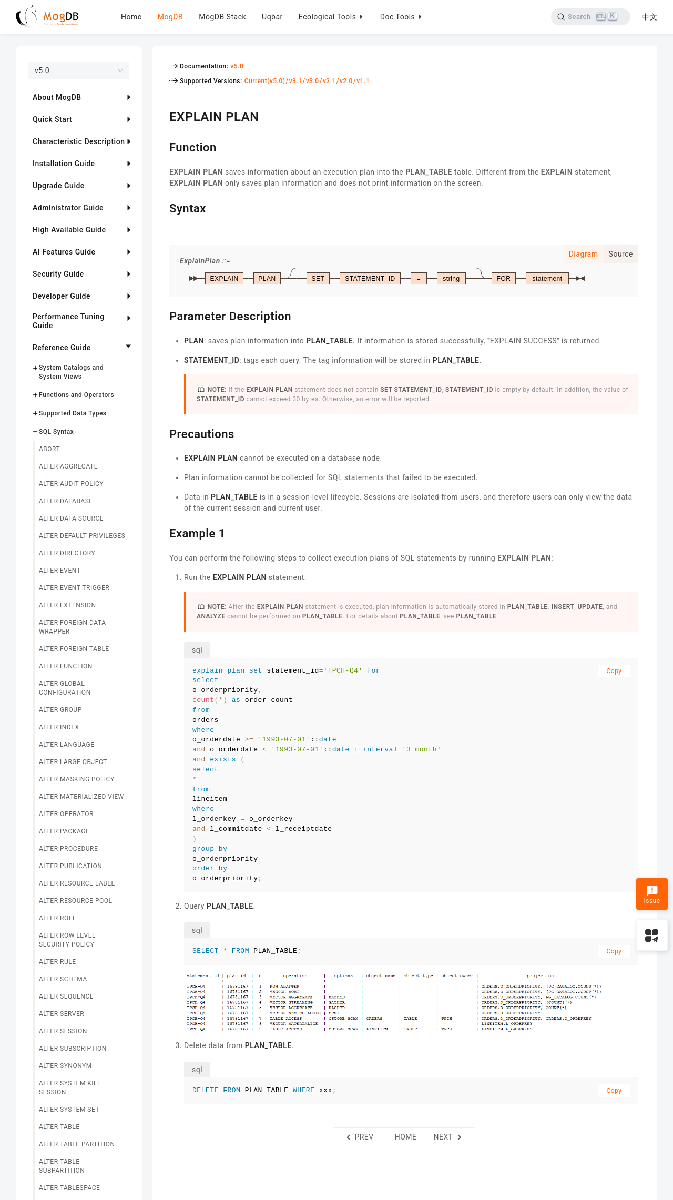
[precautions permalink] (161, 433)
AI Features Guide (64, 252)
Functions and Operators (76, 395)
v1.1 (363, 81)
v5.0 (236, 66)
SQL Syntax (56, 431)
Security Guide (58, 274)
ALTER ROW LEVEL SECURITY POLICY (67, 940)
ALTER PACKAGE (64, 831)
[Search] (590, 16)
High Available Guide (69, 230)
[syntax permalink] (161, 207)
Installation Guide (64, 163)
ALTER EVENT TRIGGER (74, 588)
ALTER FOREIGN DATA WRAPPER (72, 627)
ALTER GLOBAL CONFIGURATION (65, 688)
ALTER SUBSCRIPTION (73, 1048)
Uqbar (272, 17)
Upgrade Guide (59, 185)
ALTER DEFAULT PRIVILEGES (82, 536)
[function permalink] (161, 146)
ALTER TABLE (59, 1127)
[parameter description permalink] (161, 315)
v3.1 (295, 81)
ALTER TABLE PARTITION (77, 1144)
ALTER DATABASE (66, 501)
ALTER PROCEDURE (68, 848)
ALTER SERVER (61, 1014)
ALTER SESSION (63, 1031)
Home (131, 17)
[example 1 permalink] (161, 532)
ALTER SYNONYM (65, 1066)
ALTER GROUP (60, 710)
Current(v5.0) (264, 81)
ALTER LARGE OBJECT (73, 762)
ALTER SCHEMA (63, 979)
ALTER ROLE (57, 918)
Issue (652, 895)
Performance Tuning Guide (69, 321)
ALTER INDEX (59, 727)
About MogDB (57, 97)
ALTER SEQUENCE (66, 996)
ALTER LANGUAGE (67, 744)
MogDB (170, 17)
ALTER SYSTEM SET (69, 1109)
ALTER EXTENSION (67, 605)
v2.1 (329, 81)
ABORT (49, 449)
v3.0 (312, 81)
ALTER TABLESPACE (69, 1188)
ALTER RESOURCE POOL (75, 900)
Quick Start (52, 119)
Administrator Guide (68, 208)
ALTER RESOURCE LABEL (77, 883)
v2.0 (346, 81)
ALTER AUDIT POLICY (71, 483)
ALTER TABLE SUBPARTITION (62, 1166)
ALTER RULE (57, 961)
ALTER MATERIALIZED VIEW (81, 796)
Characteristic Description (79, 141)
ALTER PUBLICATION (70, 866)
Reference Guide (62, 347)
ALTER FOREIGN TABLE (74, 649)
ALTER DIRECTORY (67, 553)
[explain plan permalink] (161, 115)
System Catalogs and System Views (71, 372)
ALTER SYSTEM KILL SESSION (70, 1088)
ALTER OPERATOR (66, 814)
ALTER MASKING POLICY (77, 779)
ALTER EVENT (59, 570)
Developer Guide (61, 296)
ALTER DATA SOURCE (71, 518)
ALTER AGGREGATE (68, 466)
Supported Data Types (73, 413)
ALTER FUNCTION (66, 666)
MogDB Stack (222, 17)
